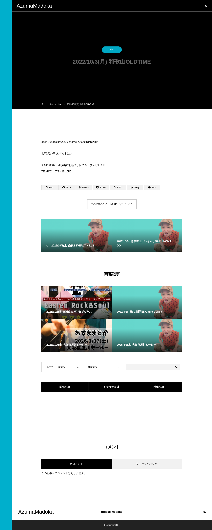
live (111, 50)
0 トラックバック (147, 463)
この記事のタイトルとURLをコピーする (112, 204)
